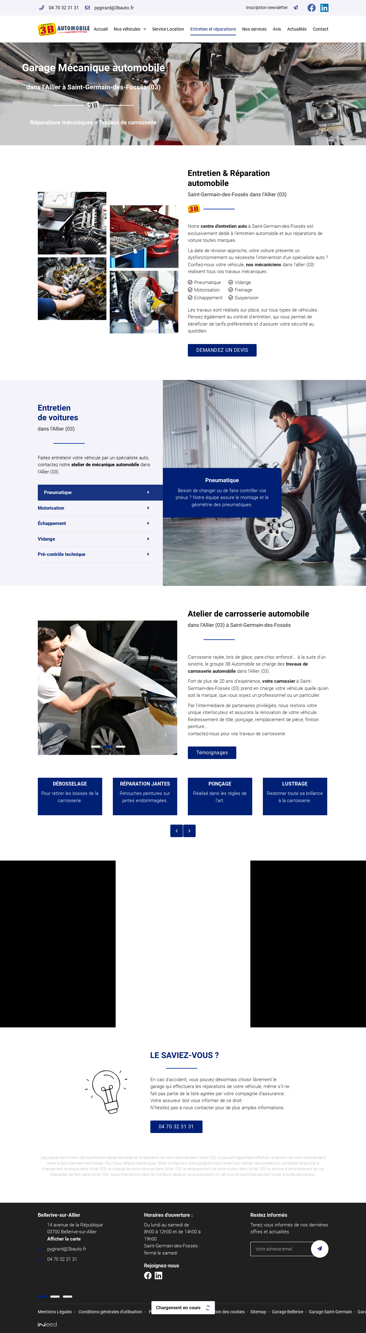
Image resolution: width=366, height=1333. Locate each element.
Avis (277, 29)
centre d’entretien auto (224, 226)
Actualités (297, 29)
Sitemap (258, 1311)
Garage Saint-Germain (330, 1311)
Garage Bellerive (287, 1311)
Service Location (168, 29)
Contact (320, 29)
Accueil (101, 29)
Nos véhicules (127, 29)
